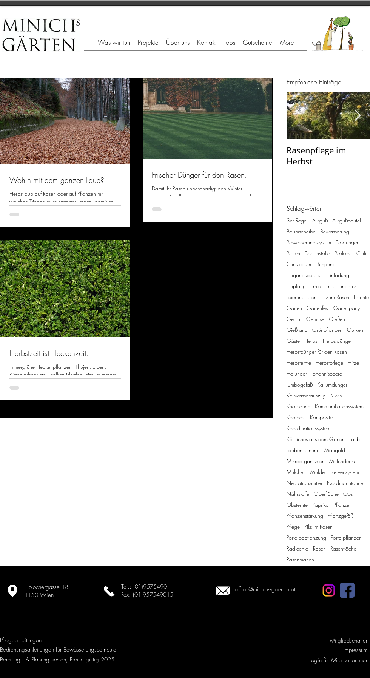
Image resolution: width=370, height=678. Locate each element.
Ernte (315, 286)
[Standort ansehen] (12, 591)
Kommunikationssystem (339, 406)
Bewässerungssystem (309, 242)
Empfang (296, 286)
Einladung (338, 275)
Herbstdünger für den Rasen (317, 351)
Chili (361, 253)
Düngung (326, 264)
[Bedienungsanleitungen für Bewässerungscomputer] (59, 650)
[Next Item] (357, 115)
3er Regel (297, 220)
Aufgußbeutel (346, 220)
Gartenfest (318, 308)
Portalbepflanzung (306, 537)
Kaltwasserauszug (306, 395)
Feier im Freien (302, 297)
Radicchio (297, 548)
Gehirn (294, 319)
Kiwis (336, 395)
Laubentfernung (303, 450)
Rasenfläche (343, 548)
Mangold (334, 450)
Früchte (361, 297)
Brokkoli (343, 253)
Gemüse (315, 319)
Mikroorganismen (306, 461)
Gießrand (297, 330)
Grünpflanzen (327, 330)
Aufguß (320, 220)
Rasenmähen (300, 559)
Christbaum (299, 264)
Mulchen (296, 472)
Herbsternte (299, 362)
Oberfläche (326, 494)
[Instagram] (328, 590)
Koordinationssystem (308, 428)
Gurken (355, 330)
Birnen (293, 253)
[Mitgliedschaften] (348, 641)
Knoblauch (298, 406)
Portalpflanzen (346, 537)
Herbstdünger (337, 340)
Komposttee (322, 417)
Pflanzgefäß (340, 515)
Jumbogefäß (300, 384)
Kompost (296, 417)
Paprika (320, 505)
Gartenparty (346, 308)
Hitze (353, 362)
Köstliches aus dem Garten (316, 439)
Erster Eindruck (341, 286)
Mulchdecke (342, 461)
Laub (354, 439)
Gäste (293, 340)
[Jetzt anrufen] (109, 591)
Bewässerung (334, 231)
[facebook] (347, 590)
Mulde (317, 472)
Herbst (311, 340)
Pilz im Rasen (318, 526)
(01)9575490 (150, 587)
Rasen (319, 548)
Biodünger (347, 242)
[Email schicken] (223, 591)
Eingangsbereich (305, 275)
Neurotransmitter (304, 483)
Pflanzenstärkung (305, 515)
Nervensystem (344, 472)
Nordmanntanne (345, 483)
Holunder (297, 373)
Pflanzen (342, 505)
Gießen (337, 319)
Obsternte (297, 505)
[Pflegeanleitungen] (21, 640)
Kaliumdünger (332, 384)
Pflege (293, 526)
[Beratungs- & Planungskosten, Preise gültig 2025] (57, 659)
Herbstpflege (329, 362)
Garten (294, 308)
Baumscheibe (301, 231)
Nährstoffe (298, 494)
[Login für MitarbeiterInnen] (338, 660)
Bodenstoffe (317, 253)
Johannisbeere (326, 373)
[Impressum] (354, 650)
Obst (348, 494)
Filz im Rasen (335, 297)
